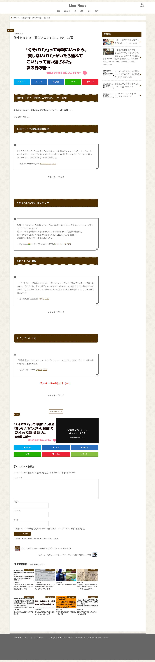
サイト (16, 522)
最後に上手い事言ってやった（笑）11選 (120, 79)
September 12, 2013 (48, 163)
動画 (58, 11)
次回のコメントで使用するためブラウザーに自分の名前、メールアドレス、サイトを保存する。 (51, 531)
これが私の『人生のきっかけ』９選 (121, 88)
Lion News (77, 5)
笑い (89, 11)
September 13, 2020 (62, 244)
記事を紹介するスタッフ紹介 (51, 639)
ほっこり (67, 11)
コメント (18, 480)
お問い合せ (33, 639)
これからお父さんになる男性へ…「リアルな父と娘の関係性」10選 (120, 68)
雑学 (81, 11)
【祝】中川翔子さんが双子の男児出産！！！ (121, 42)
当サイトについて (20, 639)
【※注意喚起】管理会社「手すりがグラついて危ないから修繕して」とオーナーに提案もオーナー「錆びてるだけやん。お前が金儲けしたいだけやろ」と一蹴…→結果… (121, 54)
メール (17, 513)
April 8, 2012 (44, 299)
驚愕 (96, 11)
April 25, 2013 (41, 370)
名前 (16, 504)
